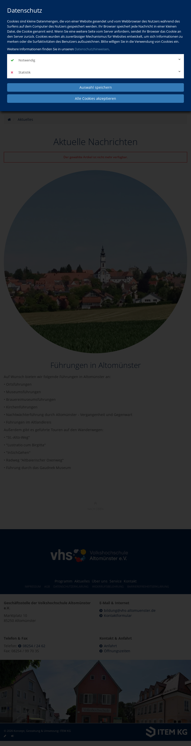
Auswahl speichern (95, 87)
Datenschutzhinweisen (92, 49)
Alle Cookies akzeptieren (95, 98)
